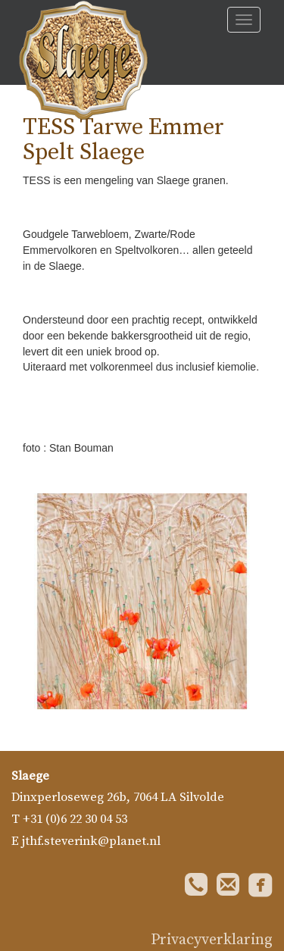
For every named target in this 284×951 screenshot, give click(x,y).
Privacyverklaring (212, 940)
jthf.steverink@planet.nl (91, 841)
